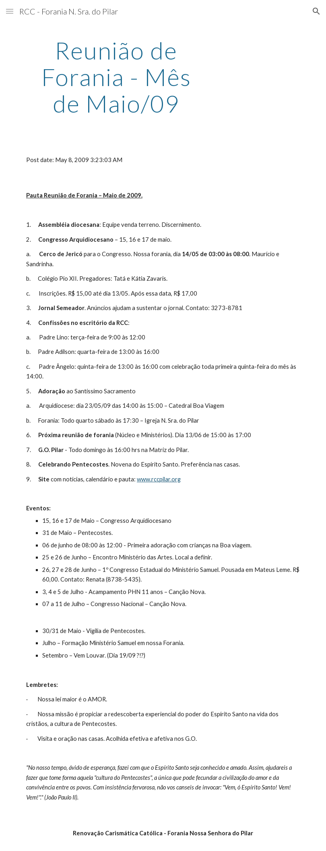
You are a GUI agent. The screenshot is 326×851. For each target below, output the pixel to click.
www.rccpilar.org (159, 479)
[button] (9, 11)
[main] (116, 77)
